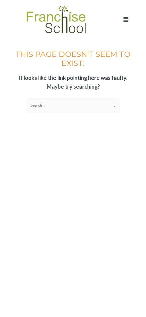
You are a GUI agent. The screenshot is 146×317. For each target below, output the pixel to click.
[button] (126, 19)
